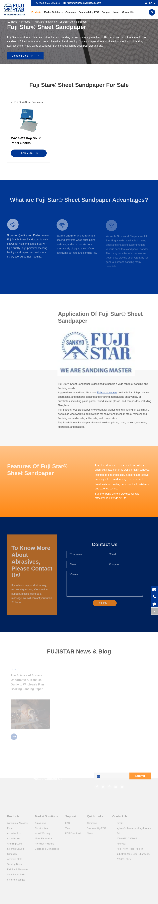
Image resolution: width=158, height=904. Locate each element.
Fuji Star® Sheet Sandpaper (73, 22)
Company (70, 15)
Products (36, 15)
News (116, 15)
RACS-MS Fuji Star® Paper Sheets (26, 141)
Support (106, 15)
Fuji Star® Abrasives (44, 22)
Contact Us (128, 15)
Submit (140, 777)
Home (14, 22)
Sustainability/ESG (89, 15)
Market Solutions (53, 15)
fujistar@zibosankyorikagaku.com (82, 3)
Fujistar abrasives (108, 392)
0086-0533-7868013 (48, 3)
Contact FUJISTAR (25, 55)
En (149, 3)
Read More (29, 153)
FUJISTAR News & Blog (79, 652)
